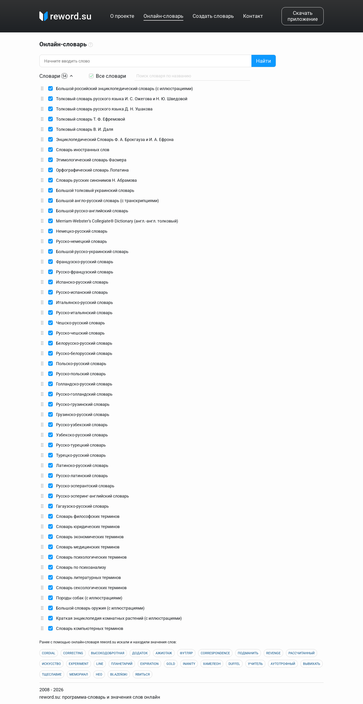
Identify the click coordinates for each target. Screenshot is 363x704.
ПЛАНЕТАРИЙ (121, 664)
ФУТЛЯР (186, 653)
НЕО (99, 674)
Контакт (253, 16)
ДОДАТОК (140, 653)
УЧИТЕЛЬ (255, 664)
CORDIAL (48, 653)
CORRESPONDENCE (215, 653)
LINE (99, 664)
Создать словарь (213, 16)
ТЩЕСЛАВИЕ (52, 674)
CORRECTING (73, 653)
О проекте (122, 16)
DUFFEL (234, 664)
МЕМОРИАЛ (78, 674)
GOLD (170, 664)
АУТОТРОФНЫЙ (283, 664)
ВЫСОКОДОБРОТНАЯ (107, 653)
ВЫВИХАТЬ (311, 664)
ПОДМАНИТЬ (248, 653)
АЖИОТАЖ (164, 653)
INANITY (189, 664)
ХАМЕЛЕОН (212, 664)
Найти (263, 61)
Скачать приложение (303, 16)
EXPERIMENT (78, 664)
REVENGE (273, 653)
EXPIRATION (149, 664)
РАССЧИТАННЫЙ (301, 653)
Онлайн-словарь (163, 16)
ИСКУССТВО (51, 664)
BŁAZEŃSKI (118, 674)
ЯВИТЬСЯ (142, 674)
